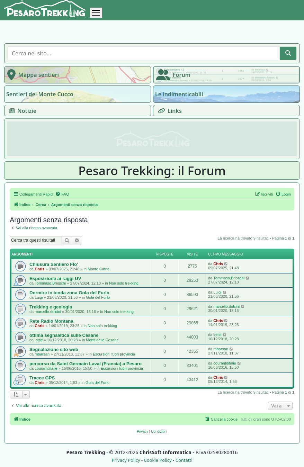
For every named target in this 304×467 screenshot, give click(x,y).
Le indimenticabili (179, 94)
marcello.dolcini (48, 311)
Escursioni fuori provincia (114, 354)
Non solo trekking (123, 283)
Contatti (184, 460)
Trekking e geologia (50, 306)
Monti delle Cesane (102, 340)
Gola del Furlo (98, 297)
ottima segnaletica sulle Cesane (63, 335)
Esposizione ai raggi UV (55, 278)
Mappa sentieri (32, 74)
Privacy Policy (125, 460)
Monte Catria (98, 269)
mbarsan (42, 354)
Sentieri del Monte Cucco (39, 94)
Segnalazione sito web (53, 349)
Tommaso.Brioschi (50, 283)
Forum (171, 74)
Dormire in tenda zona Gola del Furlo (69, 292)
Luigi (39, 297)
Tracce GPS (42, 377)
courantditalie (46, 368)
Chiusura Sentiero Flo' (53, 264)
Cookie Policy (157, 460)
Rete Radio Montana (51, 321)
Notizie (21, 110)
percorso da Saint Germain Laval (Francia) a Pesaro (85, 363)
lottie (39, 340)
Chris (39, 269)
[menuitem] (62, 194)
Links (168, 110)
